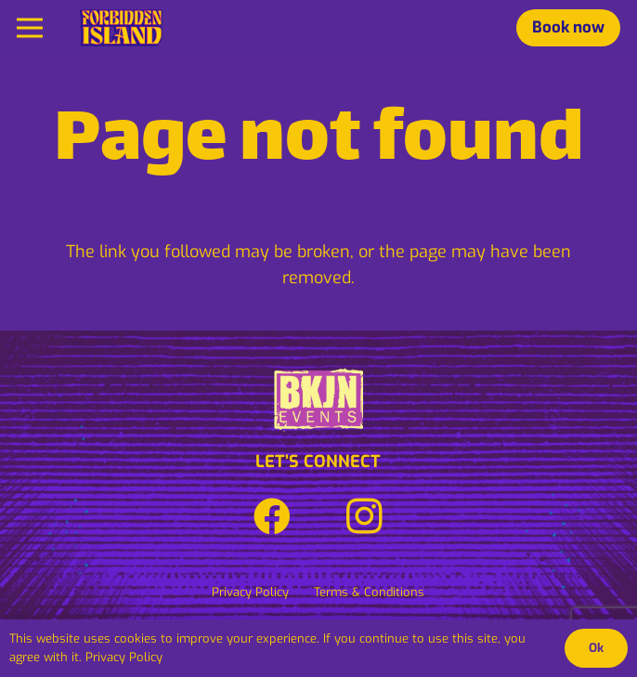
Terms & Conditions (369, 592)
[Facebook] (272, 516)
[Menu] (30, 28)
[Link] (121, 27)
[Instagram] (364, 516)
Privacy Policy (250, 592)
